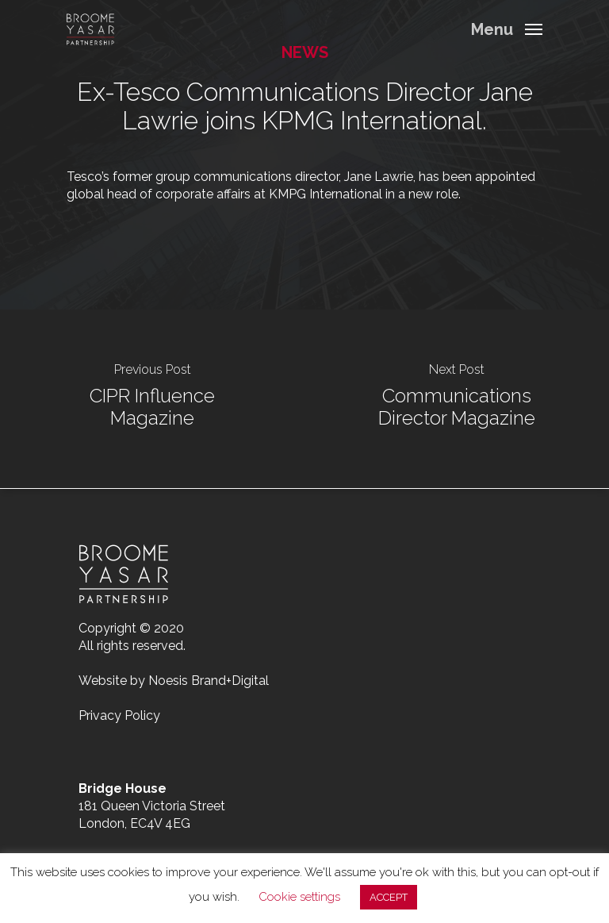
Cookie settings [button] (299, 897)
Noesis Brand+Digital (208, 680)
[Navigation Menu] (506, 28)
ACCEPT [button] (389, 897)
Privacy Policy (119, 715)
